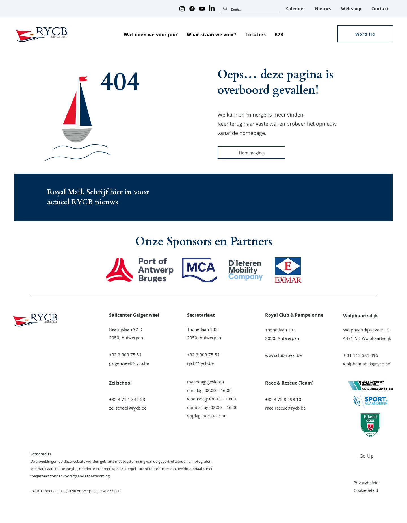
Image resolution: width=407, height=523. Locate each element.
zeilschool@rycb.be (127, 408)
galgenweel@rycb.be (129, 363)
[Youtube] (201, 8)
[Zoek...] (249, 9)
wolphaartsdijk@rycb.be (366, 363)
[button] (150, 34)
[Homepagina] (251, 152)
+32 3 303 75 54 (125, 354)
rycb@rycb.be (200, 363)
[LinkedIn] (211, 8)
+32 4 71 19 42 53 (127, 399)
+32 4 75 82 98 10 (283, 399)
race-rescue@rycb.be (285, 408)
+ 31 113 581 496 (360, 355)
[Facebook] (192, 8)
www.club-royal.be (283, 355)
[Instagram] (182, 8)
